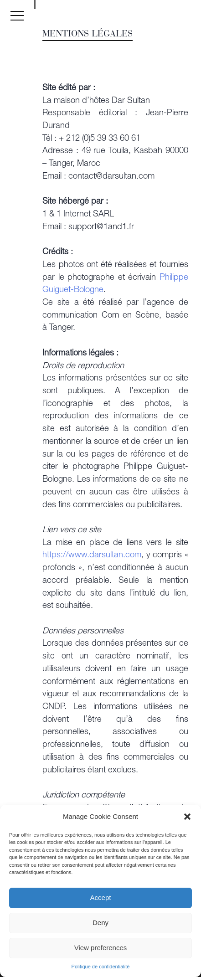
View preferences (100, 947)
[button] (187, 816)
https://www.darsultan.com (91, 555)
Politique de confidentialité (101, 966)
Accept (100, 897)
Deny (100, 922)
